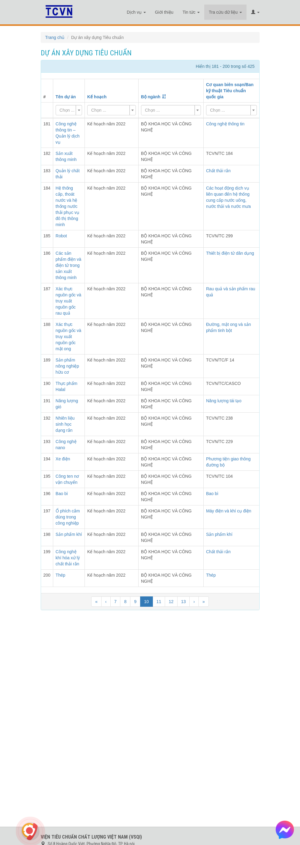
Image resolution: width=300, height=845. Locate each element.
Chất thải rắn (218, 170)
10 (146, 601)
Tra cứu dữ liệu (225, 12)
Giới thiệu (164, 12)
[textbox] (67, 110)
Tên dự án (66, 96)
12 (171, 601)
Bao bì (212, 493)
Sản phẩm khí (219, 534)
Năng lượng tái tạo (223, 400)
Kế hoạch (96, 96)
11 (159, 601)
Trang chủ (55, 37)
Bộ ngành (150, 96)
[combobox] (69, 110)
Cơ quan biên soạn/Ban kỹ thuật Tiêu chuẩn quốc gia (229, 90)
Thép (211, 575)
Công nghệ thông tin (225, 123)
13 (183, 601)
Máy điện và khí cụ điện (228, 510)
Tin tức (191, 12)
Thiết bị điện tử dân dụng (230, 253)
